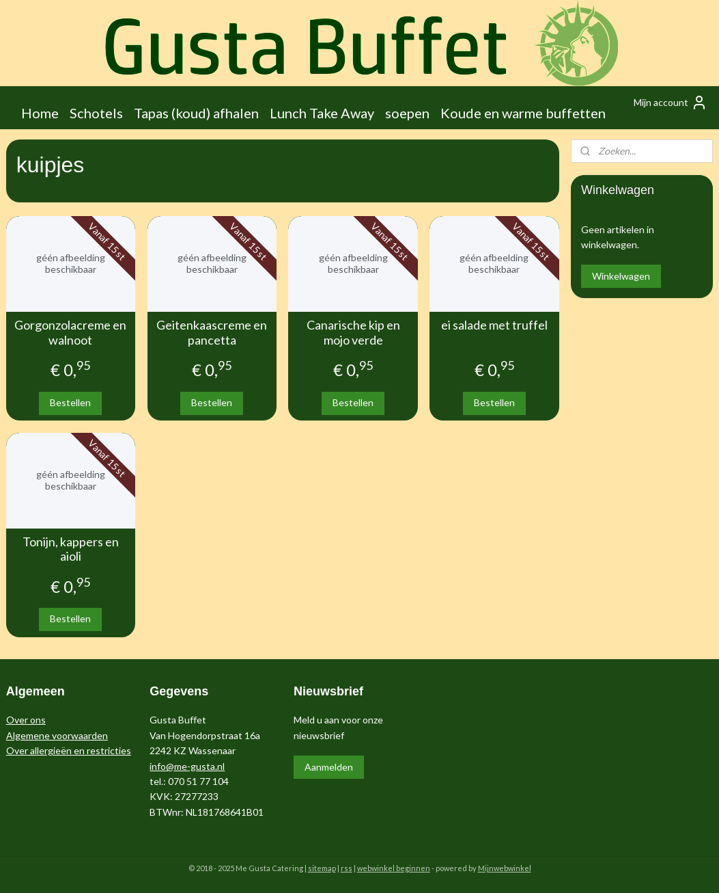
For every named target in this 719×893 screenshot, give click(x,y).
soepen (407, 113)
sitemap (322, 868)
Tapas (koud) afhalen (196, 113)
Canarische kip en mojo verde (353, 332)
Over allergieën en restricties (68, 750)
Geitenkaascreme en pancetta (211, 332)
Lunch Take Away (322, 113)
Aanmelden (329, 767)
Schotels (96, 113)
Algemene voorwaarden (57, 735)
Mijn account (670, 102)
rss (346, 868)
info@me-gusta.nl (187, 766)
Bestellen (70, 402)
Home (40, 113)
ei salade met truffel (494, 325)
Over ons (26, 719)
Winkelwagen (621, 276)
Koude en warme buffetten (523, 113)
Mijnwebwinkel (504, 868)
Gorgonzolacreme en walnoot (70, 332)
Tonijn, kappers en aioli (71, 549)
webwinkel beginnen (393, 868)
